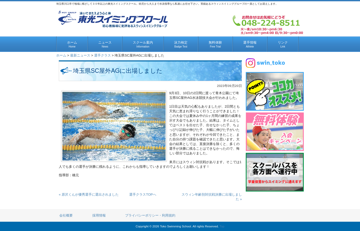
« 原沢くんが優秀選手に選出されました (89, 194)
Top (221, 226)
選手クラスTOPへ (142, 194)
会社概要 (66, 215)
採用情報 (99, 215)
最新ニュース (80, 55)
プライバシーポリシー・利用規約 (150, 215)
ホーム (61, 55)
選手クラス (102, 55)
